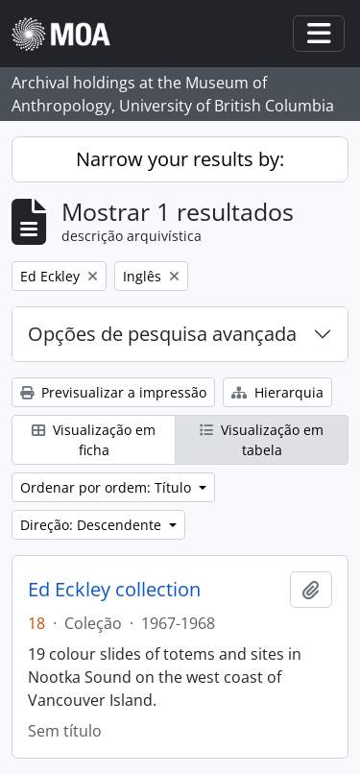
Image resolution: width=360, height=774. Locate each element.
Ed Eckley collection (114, 589)
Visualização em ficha (94, 440)
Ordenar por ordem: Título (107, 487)
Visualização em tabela (262, 440)
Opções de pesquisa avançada (162, 334)
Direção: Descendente (92, 525)
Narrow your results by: (180, 159)
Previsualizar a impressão (113, 392)
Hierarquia (277, 392)
